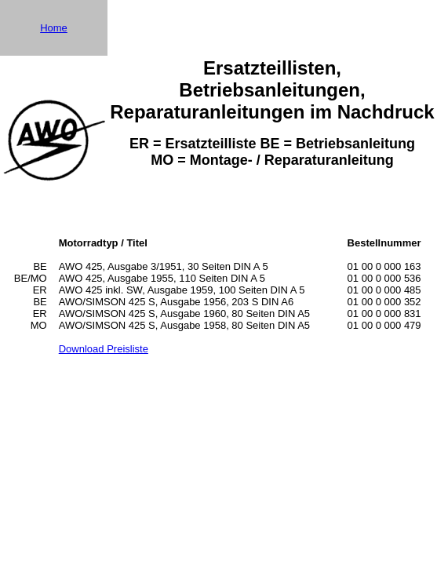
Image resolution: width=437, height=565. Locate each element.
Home (53, 28)
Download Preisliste (103, 349)
